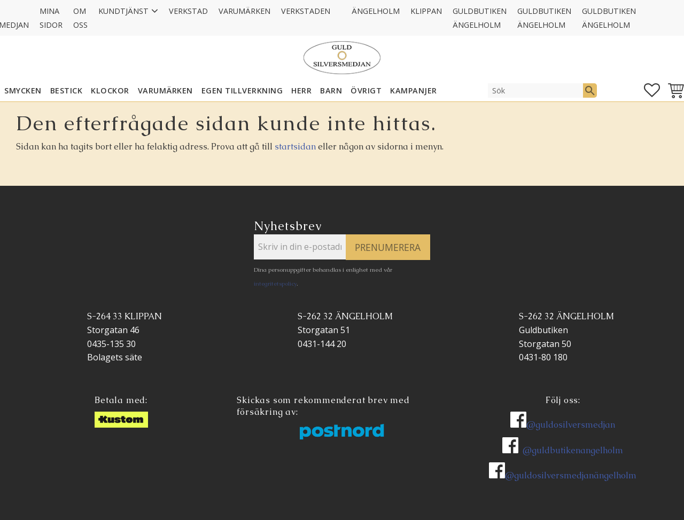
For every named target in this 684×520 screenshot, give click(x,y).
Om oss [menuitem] (80, 18)
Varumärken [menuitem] (244, 11)
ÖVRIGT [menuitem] (366, 90)
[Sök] (590, 90)
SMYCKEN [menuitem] (23, 90)
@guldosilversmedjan (570, 424)
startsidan (295, 146)
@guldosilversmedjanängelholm (570, 475)
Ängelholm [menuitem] (376, 11)
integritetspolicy (275, 283)
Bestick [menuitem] (66, 90)
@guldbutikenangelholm (573, 450)
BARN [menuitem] (331, 90)
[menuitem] (341, 4)
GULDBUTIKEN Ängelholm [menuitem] (480, 18)
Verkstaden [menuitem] (305, 11)
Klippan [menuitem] (426, 11)
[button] (652, 90)
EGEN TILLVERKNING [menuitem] (242, 90)
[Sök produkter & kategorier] (535, 90)
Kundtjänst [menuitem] (123, 11)
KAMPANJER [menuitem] (413, 90)
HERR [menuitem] (301, 90)
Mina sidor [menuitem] (51, 18)
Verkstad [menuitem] (188, 11)
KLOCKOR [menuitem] (110, 90)
